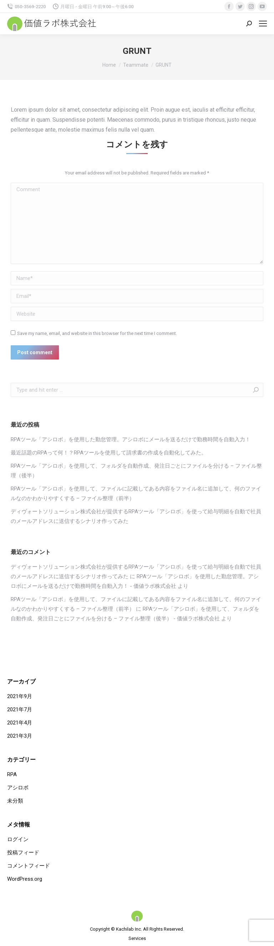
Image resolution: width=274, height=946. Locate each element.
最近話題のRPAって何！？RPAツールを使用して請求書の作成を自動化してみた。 (109, 452)
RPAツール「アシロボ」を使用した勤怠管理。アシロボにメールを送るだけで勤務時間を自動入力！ (130, 439)
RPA (12, 774)
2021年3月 (19, 736)
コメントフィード (28, 866)
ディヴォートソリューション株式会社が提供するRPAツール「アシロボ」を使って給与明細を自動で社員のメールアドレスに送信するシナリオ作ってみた (136, 516)
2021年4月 (19, 722)
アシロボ (18, 787)
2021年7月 (19, 709)
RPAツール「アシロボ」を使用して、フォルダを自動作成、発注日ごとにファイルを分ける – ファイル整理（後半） (136, 471)
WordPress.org (24, 879)
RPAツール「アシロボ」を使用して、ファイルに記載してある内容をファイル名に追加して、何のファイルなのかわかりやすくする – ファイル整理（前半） (136, 493)
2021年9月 (19, 696)
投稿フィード (23, 852)
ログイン (18, 839)
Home (109, 65)
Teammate (135, 65)
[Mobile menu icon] (263, 23)
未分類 (15, 801)
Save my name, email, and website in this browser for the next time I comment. (97, 333)
